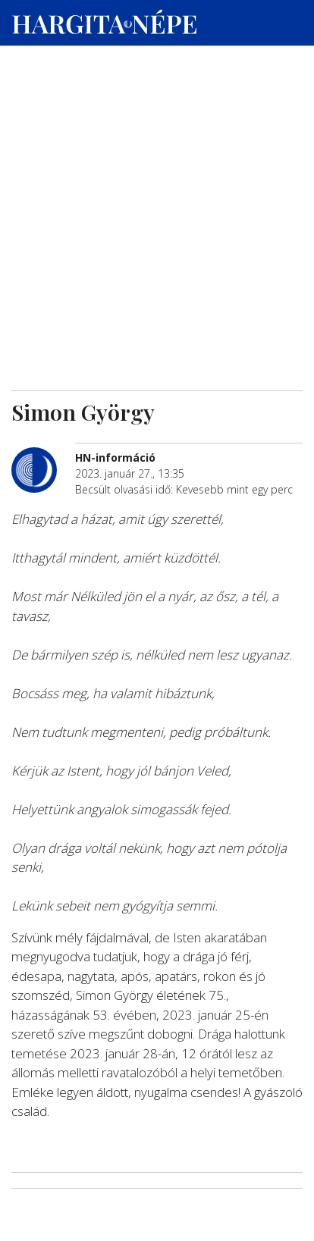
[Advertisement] (157, 145)
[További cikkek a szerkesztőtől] (43, 455)
